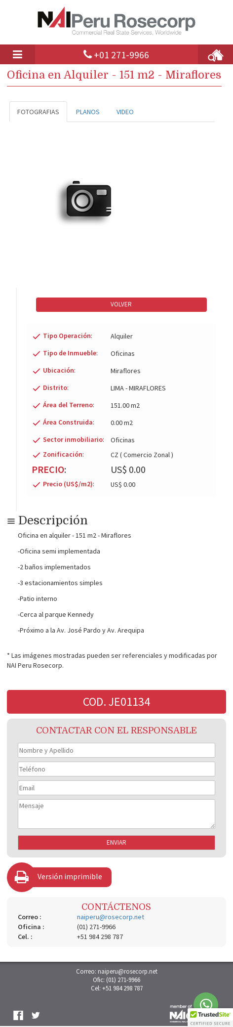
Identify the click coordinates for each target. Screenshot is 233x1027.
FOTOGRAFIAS (38, 111)
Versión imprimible (70, 876)
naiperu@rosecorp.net (110, 916)
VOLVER (121, 304)
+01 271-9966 (121, 54)
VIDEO (125, 111)
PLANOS (88, 111)
